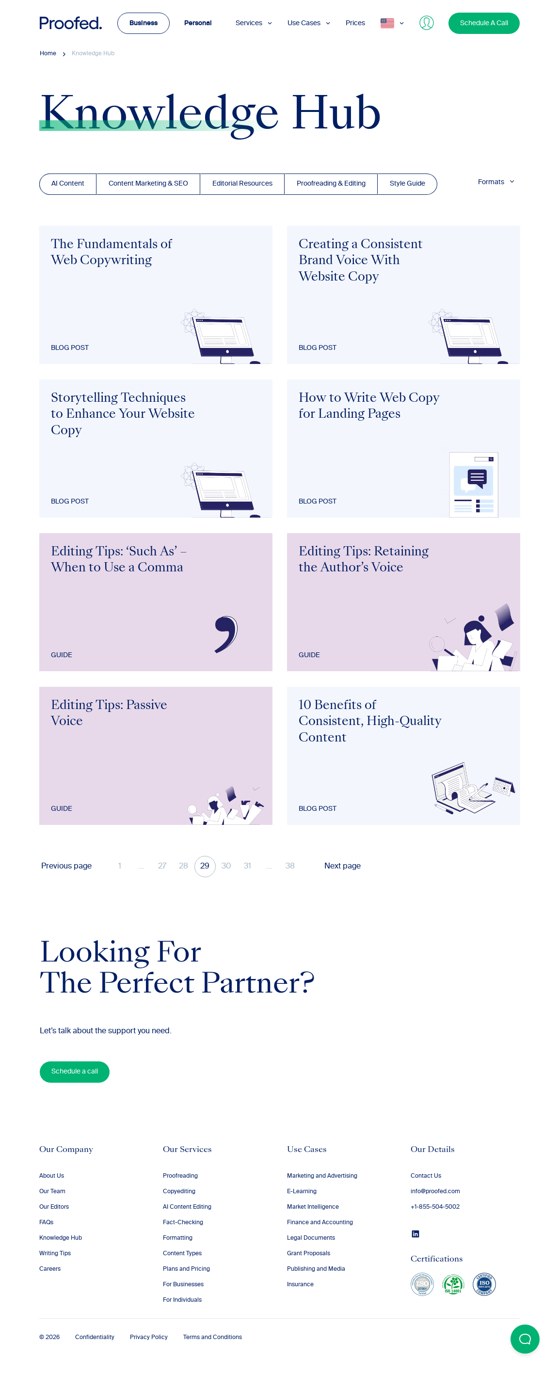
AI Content (67, 183)
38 (290, 866)
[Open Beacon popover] (525, 1339)
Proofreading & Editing (331, 183)
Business (143, 23)
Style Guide (407, 183)
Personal (198, 23)
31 (247, 866)
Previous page (66, 866)
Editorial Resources (242, 183)
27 (162, 866)
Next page (342, 866)
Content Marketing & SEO (148, 183)
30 (226, 866)
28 (183, 866)
